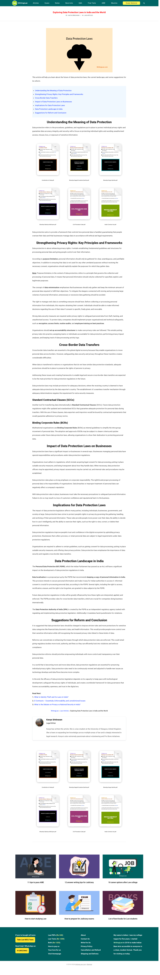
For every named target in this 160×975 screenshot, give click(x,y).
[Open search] (143, 3)
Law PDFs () (55, 941)
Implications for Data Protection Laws (50, 105)
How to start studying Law (35, 924)
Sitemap (89, 970)
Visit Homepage (54, 959)
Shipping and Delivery (89, 959)
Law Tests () (56, 944)
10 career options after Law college (122, 888)
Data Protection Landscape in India (48, 109)
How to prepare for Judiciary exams (79, 924)
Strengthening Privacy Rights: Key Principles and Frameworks (59, 94)
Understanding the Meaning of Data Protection (53, 90)
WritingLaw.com (80, 970)
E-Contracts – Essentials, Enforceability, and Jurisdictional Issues (59, 701)
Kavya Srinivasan (56, 720)
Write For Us (86, 948)
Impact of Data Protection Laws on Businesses (53, 102)
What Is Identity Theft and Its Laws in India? (51, 697)
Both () (54, 948)
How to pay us (53, 952)
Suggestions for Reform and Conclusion (50, 113)
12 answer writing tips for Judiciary (79, 888)
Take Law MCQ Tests (25, 945)
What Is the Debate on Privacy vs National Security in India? (57, 704)
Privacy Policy (86, 952)
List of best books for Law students (122, 924)
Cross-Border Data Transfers (46, 98)
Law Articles (88, 15)
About (83, 941)
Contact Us (85, 944)
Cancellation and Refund (91, 956)
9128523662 (22, 956)
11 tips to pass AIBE (35, 888)
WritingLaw (55, 711)
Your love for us (54, 956)
